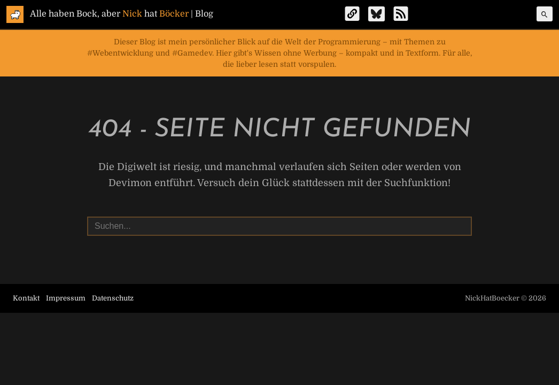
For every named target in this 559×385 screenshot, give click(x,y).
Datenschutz (113, 298)
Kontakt (26, 298)
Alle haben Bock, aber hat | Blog (121, 14)
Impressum (66, 298)
